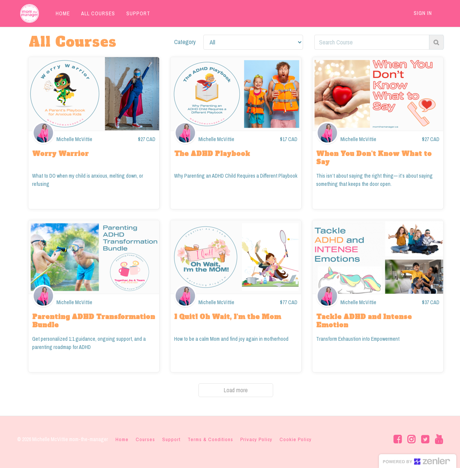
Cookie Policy (296, 439)
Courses (145, 439)
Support (171, 439)
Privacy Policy (256, 439)
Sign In (423, 13)
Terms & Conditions (210, 439)
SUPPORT (135, 13)
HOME (60, 13)
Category (185, 42)
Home (122, 439)
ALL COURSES (95, 13)
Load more (236, 390)
